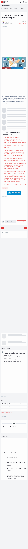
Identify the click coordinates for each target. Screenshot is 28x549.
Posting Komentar (11, 266)
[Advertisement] (14, 43)
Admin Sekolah (7, 455)
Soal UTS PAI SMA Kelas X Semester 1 (13, 147)
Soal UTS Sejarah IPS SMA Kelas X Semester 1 (15, 206)
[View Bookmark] (20, 2)
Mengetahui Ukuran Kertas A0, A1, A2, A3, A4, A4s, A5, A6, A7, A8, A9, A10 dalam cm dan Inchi (17, 515)
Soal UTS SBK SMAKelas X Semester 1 (13, 199)
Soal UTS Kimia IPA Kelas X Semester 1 (13, 177)
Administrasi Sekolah (14, 458)
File (7, 279)
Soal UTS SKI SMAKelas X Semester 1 (13, 225)
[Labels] (14, 461)
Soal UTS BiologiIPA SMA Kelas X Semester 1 (15, 179)
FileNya (4, 2)
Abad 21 (4, 451)
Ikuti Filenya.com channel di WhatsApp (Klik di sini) (12, 8)
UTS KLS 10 (5, 232)
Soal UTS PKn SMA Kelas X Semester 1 (13, 148)
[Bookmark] (3, 266)
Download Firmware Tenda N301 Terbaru (12, 502)
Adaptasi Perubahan (21, 451)
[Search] (23, 2)
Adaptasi (11, 451)
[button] (22, 25)
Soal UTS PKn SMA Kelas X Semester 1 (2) (14, 150)
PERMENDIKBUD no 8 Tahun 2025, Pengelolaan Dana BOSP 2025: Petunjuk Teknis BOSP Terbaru (16, 529)
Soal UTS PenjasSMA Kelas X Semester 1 (14, 201)
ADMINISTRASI (20, 455)
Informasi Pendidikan (10, 476)
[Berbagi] (21, 266)
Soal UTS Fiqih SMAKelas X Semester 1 (13, 223)
